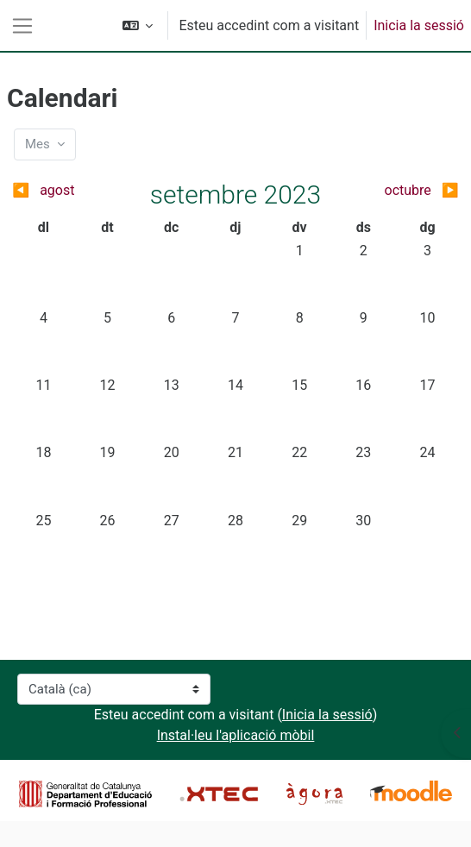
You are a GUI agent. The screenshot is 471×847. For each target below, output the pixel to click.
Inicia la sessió (419, 25)
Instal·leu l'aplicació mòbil (236, 735)
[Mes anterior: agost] (67, 190)
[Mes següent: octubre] (404, 190)
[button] (138, 25)
